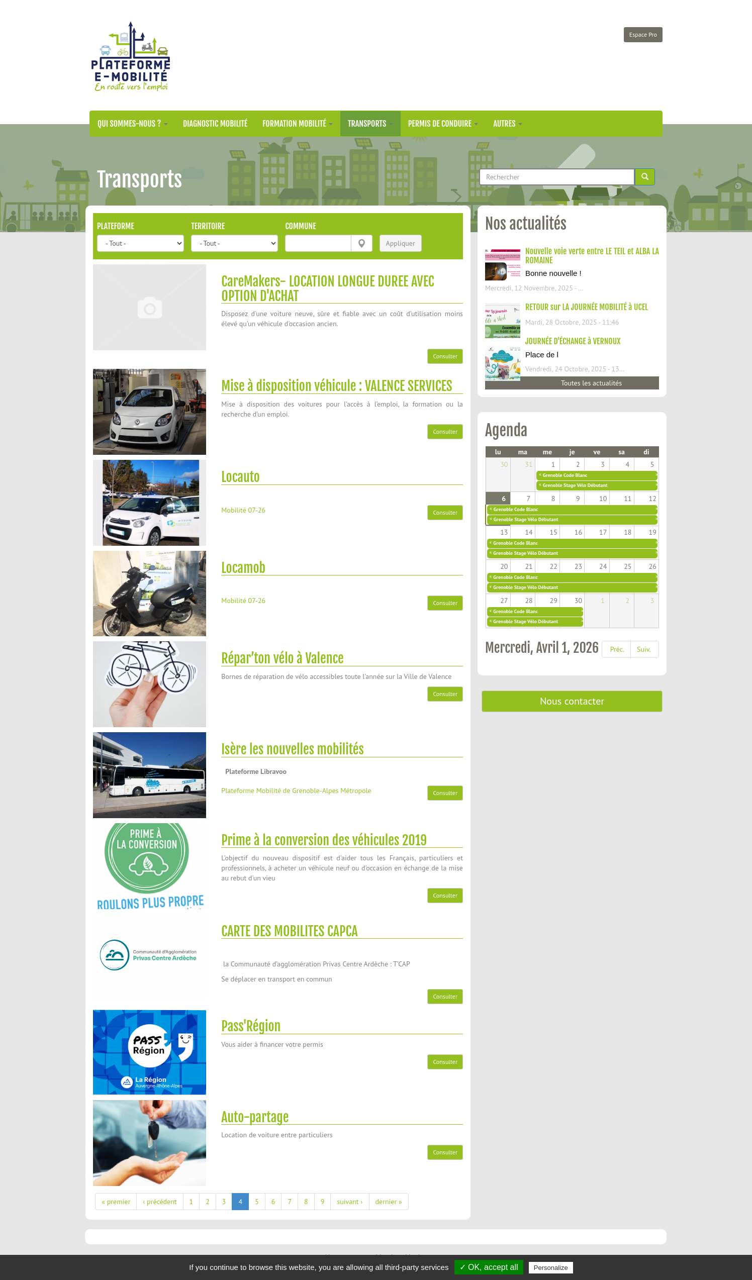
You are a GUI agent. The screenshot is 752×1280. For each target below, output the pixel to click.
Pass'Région (250, 1026)
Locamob (243, 568)
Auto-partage (255, 1117)
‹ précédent (159, 1201)
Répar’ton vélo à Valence (282, 658)
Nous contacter (572, 701)
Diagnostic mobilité (215, 124)
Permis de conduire (443, 124)
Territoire (208, 226)
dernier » (388, 1201)
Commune (300, 226)
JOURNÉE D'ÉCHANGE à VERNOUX (572, 341)
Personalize (551, 1267)
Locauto (240, 477)
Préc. (617, 649)
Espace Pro (643, 34)
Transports (370, 124)
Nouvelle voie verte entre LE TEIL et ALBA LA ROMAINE (592, 255)
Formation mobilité (297, 124)
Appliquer (400, 243)
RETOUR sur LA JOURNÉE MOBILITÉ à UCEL (586, 307)
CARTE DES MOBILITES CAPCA (289, 931)
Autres (507, 124)
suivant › (349, 1201)
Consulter (445, 356)
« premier (116, 1201)
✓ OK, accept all (488, 1267)
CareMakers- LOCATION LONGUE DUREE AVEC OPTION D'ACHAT (327, 288)
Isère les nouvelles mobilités (292, 749)
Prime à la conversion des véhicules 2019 (324, 840)
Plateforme (115, 226)
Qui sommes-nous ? (133, 124)
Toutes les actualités (591, 382)
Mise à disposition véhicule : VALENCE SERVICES (336, 386)
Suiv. (643, 649)
